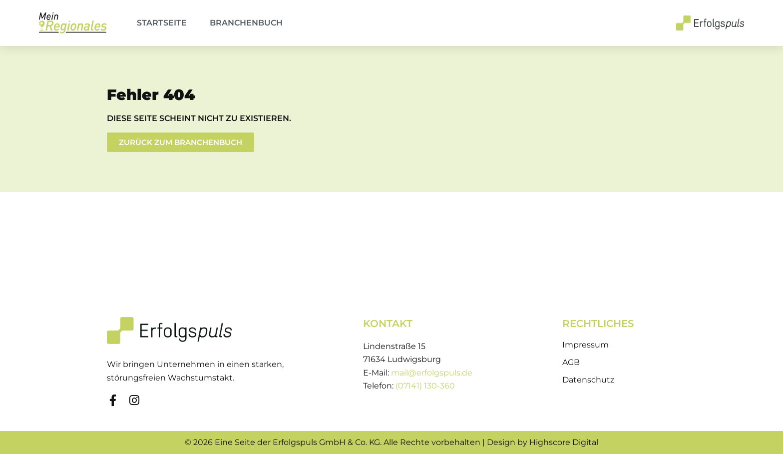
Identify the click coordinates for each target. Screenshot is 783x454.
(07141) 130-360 (425, 385)
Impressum (585, 345)
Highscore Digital (563, 442)
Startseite (162, 23)
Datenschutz (588, 379)
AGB (571, 362)
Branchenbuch (246, 23)
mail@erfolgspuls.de (431, 373)
